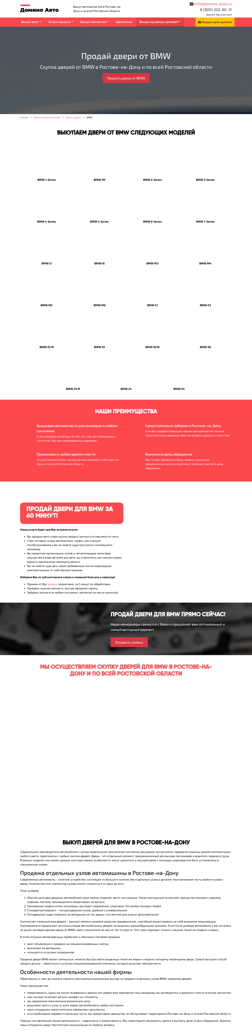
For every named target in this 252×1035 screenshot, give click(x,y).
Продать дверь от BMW (126, 78)
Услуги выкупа (59, 22)
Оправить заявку (129, 642)
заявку (52, 584)
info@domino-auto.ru (213, 3)
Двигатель (124, 22)
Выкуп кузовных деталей (158, 22)
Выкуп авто (30, 22)
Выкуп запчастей (93, 22)
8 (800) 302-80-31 (216, 9)
